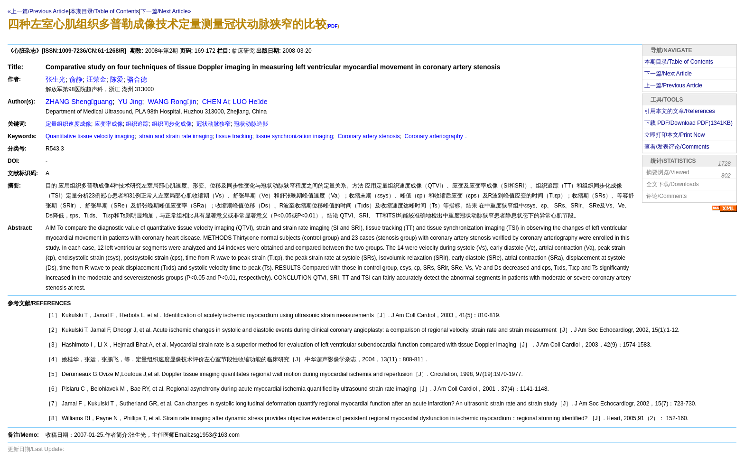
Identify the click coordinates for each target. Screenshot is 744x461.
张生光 (55, 79)
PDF (332, 26)
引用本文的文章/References (679, 111)
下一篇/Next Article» (165, 11)
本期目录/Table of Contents (104, 11)
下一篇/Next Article (668, 73)
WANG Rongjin (171, 101)
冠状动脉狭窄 (213, 124)
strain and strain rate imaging (175, 136)
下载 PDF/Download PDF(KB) (688, 123)
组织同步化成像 (172, 124)
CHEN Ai (214, 101)
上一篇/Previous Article (673, 85)
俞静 (76, 79)
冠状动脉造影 (251, 124)
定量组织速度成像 (68, 124)
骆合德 (137, 79)
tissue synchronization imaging (294, 136)
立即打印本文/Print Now (674, 135)
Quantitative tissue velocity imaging (90, 136)
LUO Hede (249, 101)
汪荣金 (96, 79)
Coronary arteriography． (436, 136)
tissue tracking (234, 136)
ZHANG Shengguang (79, 101)
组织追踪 (137, 124)
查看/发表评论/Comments (676, 146)
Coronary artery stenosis (368, 136)
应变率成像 (108, 124)
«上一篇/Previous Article (38, 11)
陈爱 (116, 79)
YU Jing (129, 101)
